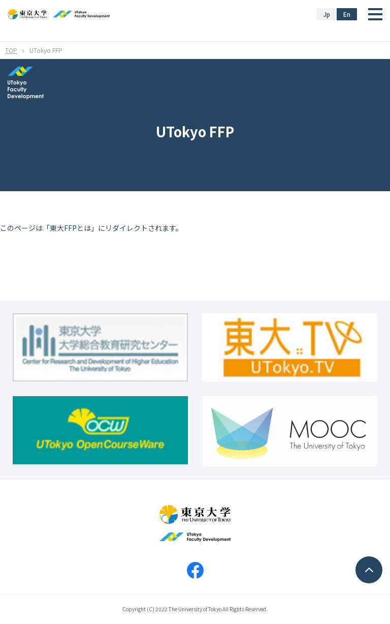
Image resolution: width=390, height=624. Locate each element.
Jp (326, 14)
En (346, 14)
